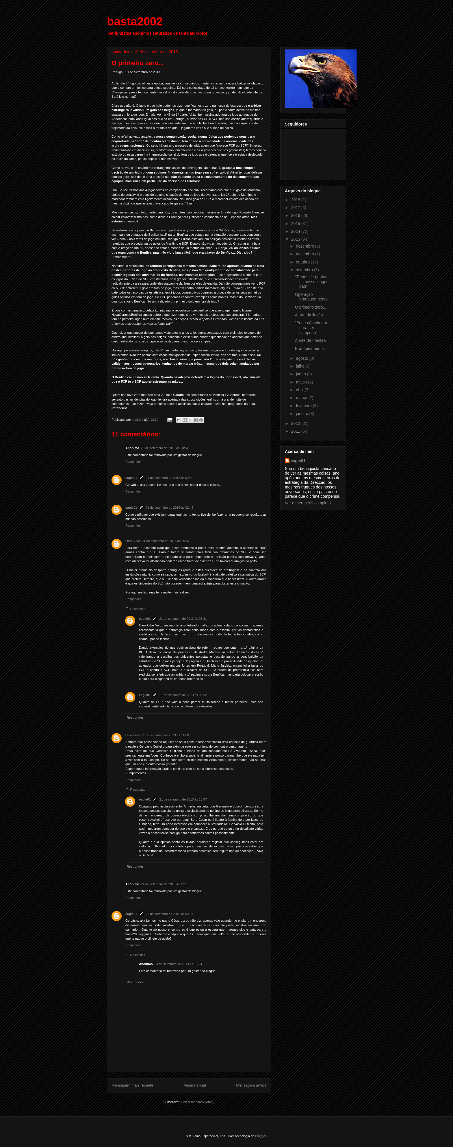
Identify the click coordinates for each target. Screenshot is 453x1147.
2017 (296, 207)
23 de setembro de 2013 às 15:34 (178, 964)
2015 (296, 223)
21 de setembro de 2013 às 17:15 (165, 884)
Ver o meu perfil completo (308, 503)
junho (301, 374)
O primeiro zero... (310, 307)
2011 (296, 431)
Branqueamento (309, 348)
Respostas (137, 609)
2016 (296, 215)
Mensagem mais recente (132, 1085)
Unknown (132, 735)
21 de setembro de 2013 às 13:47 (183, 799)
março (302, 397)
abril (300, 390)
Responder (133, 461)
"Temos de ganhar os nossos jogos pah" (311, 281)
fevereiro (304, 405)
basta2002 (135, 21)
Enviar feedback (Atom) (197, 1102)
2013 (296, 239)
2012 (296, 423)
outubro (303, 262)
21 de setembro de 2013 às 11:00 (165, 735)
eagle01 (131, 478)
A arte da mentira (310, 340)
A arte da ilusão (309, 315)
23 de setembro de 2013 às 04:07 (169, 914)
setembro (305, 270)
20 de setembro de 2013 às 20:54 (165, 448)
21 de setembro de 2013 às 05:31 (183, 618)
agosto (302, 358)
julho (300, 366)
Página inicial (194, 1085)
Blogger (260, 1136)
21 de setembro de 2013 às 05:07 (166, 541)
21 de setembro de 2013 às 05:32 (183, 695)
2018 (296, 200)
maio (301, 382)
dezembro (305, 246)
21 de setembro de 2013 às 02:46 (169, 507)
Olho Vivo (132, 541)
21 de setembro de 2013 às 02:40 (169, 478)
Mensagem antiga (251, 1085)
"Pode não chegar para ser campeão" (311, 327)
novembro (305, 254)
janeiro (302, 413)
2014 (296, 231)
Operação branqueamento (311, 297)
